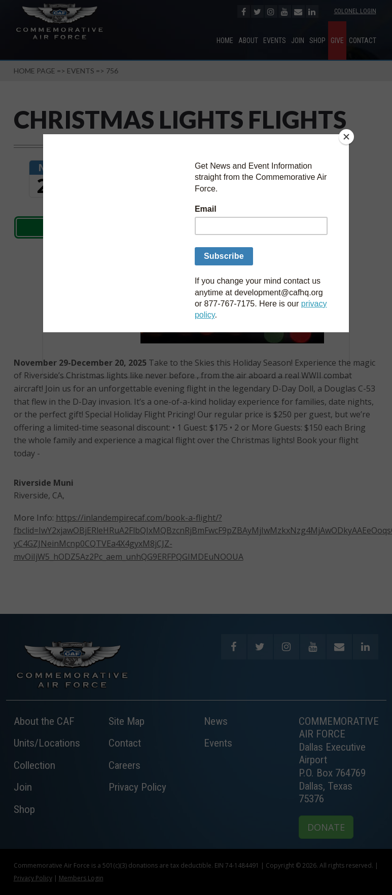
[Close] (346, 136)
